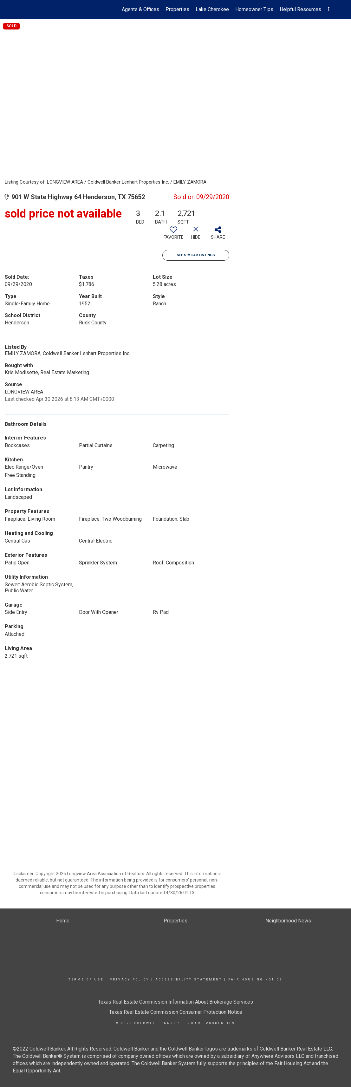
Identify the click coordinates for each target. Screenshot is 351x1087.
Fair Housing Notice (255, 979)
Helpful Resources (300, 9)
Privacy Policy (129, 979)
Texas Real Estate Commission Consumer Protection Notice (175, 1012)
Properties (177, 9)
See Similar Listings (196, 255)
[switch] (173, 235)
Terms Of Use (86, 979)
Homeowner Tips (254, 9)
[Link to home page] (25, 9)
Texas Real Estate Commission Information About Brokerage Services (175, 1002)
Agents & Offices (140, 9)
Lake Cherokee (212, 9)
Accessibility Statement (188, 979)
